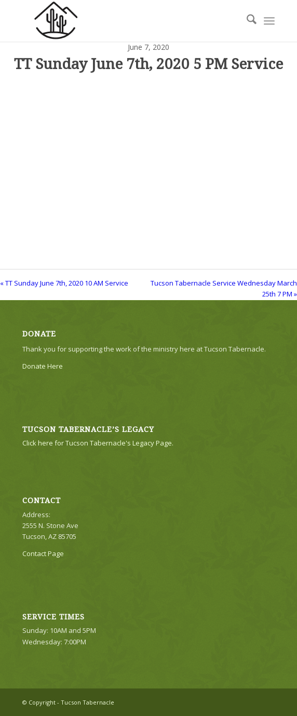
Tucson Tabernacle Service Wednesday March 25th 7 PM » (224, 288)
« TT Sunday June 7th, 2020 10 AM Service (64, 283)
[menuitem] (246, 21)
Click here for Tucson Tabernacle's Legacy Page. (97, 443)
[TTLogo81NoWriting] (123, 21)
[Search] (246, 21)
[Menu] (269, 20)
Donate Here (42, 366)
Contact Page (43, 553)
